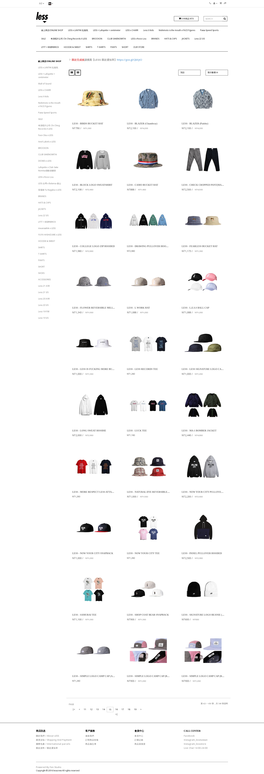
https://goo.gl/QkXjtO (129, 59)
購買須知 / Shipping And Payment (54, 739)
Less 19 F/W (43, 311)
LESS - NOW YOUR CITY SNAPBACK (92, 553)
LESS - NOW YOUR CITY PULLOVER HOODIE (207, 492)
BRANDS (155, 38)
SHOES (41, 273)
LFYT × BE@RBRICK (50, 47)
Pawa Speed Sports (209, 30)
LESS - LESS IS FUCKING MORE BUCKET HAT (98, 369)
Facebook (189, 735)
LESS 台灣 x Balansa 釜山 (49, 183)
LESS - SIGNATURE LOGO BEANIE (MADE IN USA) (210, 615)
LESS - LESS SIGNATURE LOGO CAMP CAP (206, 369)
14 (104, 709)
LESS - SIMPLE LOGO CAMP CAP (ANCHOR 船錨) (99, 676)
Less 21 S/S (43, 292)
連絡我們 (89, 735)
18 (129, 709)
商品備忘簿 (90, 743)
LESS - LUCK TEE (137, 430)
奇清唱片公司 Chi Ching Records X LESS (69, 38)
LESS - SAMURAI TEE (84, 615)
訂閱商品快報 (91, 739)
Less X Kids (148, 30)
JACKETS (185, 38)
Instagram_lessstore (195, 743)
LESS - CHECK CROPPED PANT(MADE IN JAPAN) (209, 185)
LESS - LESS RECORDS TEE (142, 369)
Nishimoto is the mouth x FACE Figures (177, 30)
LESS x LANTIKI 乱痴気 (78, 30)
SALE (43, 38)
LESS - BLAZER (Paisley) (195, 123)
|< (74, 709)
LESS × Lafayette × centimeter (107, 30)
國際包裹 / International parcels (53, 743)
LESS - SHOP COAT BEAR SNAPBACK (148, 615)
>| (116, 714)
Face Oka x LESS (45, 135)
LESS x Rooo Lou (138, 38)
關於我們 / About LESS (47, 735)
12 (91, 709)
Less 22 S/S (199, 38)
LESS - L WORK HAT (138, 308)
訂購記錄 (139, 739)
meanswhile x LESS (47, 228)
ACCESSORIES (44, 279)
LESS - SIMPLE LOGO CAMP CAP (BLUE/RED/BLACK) (212, 676)
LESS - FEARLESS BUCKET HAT (200, 246)
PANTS (113, 47)
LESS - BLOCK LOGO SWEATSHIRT (92, 185)
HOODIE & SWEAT (72, 47)
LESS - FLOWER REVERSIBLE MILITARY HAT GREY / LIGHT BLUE (110, 308)
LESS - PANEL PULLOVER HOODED (202, 553)
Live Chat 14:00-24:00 (196, 748)
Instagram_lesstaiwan (196, 739)
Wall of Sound (44, 83)
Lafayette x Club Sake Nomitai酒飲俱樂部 (48, 169)
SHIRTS (89, 47)
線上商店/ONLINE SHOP (52, 30)
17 (123, 709)
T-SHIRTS (101, 47)
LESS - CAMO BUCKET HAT (142, 185)
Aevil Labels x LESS (47, 141)
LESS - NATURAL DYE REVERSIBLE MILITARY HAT (156, 492)
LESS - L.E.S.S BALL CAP (195, 308)
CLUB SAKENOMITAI (116, 38)
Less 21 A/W (44, 285)
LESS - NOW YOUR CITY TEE (143, 553)
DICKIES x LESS (44, 160)
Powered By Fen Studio (48, 767)
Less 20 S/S (43, 305)
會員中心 (139, 735)
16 (116, 709)
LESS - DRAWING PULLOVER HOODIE (148, 246)
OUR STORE (138, 47)
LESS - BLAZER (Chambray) (142, 123)
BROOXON (97, 38)
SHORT (125, 47)
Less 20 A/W (44, 298)
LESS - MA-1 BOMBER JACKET (199, 430)
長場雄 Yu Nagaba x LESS (49, 189)
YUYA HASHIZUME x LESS (49, 234)
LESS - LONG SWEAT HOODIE (89, 430)
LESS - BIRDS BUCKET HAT (87, 123)
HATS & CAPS (170, 38)
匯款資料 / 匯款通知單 (47, 748)
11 (85, 709)
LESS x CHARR (132, 30)
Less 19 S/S (43, 317)
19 (135, 709)
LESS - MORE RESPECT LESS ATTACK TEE (96, 492)
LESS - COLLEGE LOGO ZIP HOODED (93, 246)
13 (97, 709)
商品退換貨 (140, 743)
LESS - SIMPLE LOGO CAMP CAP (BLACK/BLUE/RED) (157, 676)
